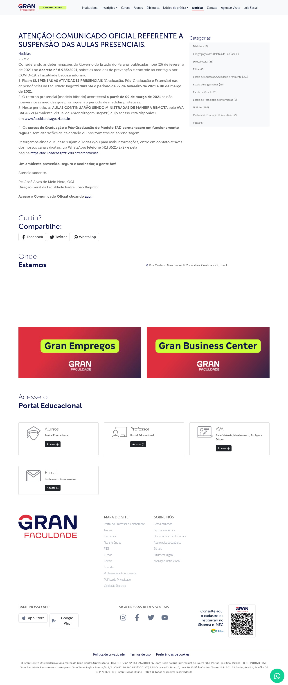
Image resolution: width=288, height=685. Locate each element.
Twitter (58, 237)
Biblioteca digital (163, 555)
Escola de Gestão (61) (205, 92)
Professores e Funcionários (120, 573)
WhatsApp (85, 237)
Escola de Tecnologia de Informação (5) (215, 100)
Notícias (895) (201, 107)
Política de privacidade (109, 654)
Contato (212, 7)
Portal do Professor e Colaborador (124, 524)
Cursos (125, 7)
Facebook (32, 237)
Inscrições (108, 7)
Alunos (138, 7)
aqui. (88, 196)
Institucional (90, 7)
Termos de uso (140, 654)
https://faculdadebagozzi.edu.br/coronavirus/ (64, 153)
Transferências (112, 542)
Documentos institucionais (170, 536)
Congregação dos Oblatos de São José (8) (216, 54)
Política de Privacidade (117, 580)
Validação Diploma (115, 586)
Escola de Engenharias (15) (208, 84)
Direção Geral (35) (203, 61)
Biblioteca (153, 7)
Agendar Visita (230, 7)
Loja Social (251, 7)
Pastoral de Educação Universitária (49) (215, 115)
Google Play (62, 620)
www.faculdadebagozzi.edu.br (47, 118)
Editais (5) (198, 69)
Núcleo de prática (174, 7)
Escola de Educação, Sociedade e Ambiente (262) (220, 77)
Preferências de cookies (172, 654)
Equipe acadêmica (165, 530)
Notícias (197, 7)
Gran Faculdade (163, 524)
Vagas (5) (198, 122)
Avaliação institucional (167, 561)
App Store (33, 618)
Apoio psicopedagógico (167, 542)
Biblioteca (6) (200, 46)
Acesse (52, 444)
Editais (108, 561)
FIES (106, 549)
